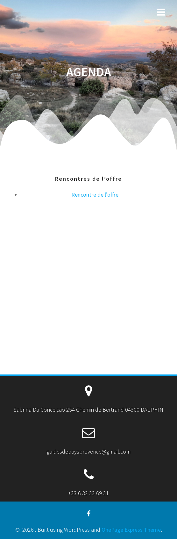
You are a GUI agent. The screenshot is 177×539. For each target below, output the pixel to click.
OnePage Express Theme (131, 529)
